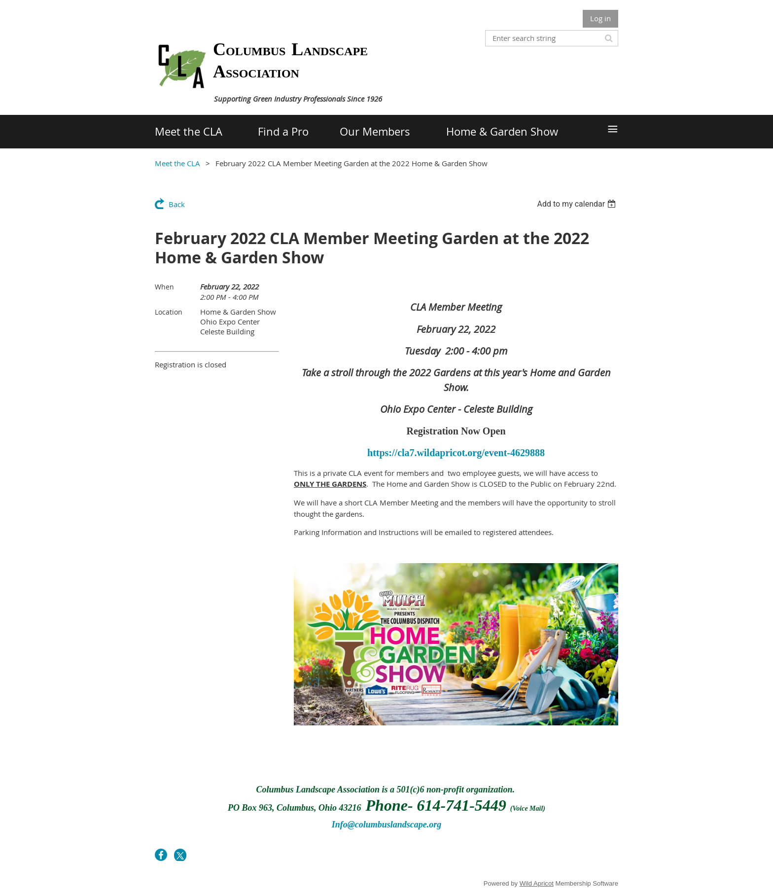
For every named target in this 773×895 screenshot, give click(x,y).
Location (168, 312)
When (164, 286)
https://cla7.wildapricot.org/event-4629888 (456, 452)
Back (177, 204)
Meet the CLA (177, 163)
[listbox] (577, 204)
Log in (600, 18)
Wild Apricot (537, 883)
